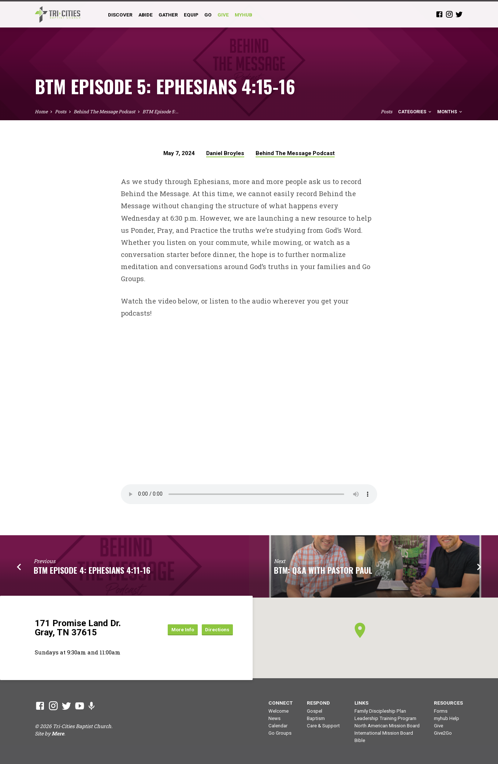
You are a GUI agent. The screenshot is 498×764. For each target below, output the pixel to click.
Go (208, 15)
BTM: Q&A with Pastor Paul (323, 570)
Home (41, 111)
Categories (415, 111)
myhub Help (446, 718)
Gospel (314, 711)
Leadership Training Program (385, 718)
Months (450, 111)
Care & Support (323, 725)
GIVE (223, 15)
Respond (318, 703)
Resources (448, 703)
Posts (60, 111)
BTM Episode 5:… (160, 111)
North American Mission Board (387, 725)
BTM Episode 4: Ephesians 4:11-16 (92, 570)
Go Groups (279, 733)
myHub (243, 15)
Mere (58, 733)
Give (438, 725)
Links (361, 703)
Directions (214, 629)
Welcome (278, 711)
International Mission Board (383, 733)
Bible (359, 740)
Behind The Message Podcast (104, 111)
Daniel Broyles (225, 153)
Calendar (277, 725)
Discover (120, 15)
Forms (440, 711)
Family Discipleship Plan (380, 711)
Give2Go (443, 733)
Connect (280, 703)
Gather (168, 15)
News (274, 718)
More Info (173, 629)
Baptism (316, 718)
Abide (145, 15)
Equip (191, 15)
